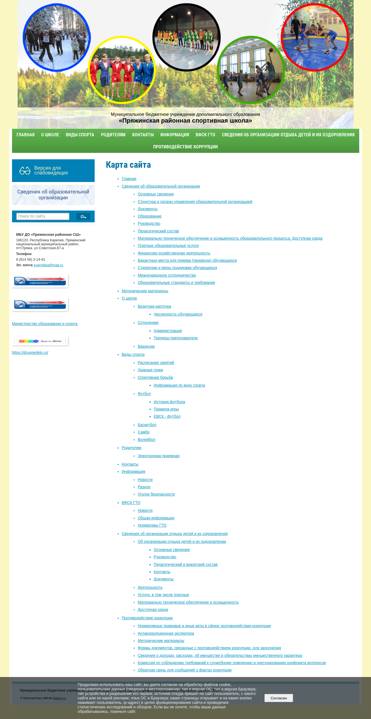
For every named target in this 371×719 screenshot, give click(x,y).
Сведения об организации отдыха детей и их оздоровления (288, 134)
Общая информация (156, 518)
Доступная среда (153, 610)
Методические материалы (145, 291)
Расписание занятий (156, 363)
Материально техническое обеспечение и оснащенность (188, 602)
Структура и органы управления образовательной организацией (195, 202)
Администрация (168, 331)
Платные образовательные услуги (168, 246)
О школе (50, 134)
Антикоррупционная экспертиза (166, 633)
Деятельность (150, 587)
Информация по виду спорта (179, 385)
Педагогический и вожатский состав (186, 564)
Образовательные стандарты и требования (176, 283)
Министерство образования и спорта (45, 324)
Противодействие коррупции (185, 147)
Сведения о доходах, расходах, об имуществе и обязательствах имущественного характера (220, 655)
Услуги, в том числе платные (163, 595)
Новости (145, 480)
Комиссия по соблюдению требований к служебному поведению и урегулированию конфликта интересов (232, 663)
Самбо (144, 432)
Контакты (143, 134)
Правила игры (166, 409)
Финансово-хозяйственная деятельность (174, 253)
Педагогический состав (158, 231)
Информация (174, 134)
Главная (25, 134)
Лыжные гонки (150, 370)
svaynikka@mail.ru (48, 265)
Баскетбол (147, 425)
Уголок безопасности (156, 494)
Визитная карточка (154, 306)
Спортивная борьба (155, 377)
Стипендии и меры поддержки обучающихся (177, 268)
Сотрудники (148, 323)
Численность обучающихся (178, 314)
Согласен (279, 698)
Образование (150, 216)
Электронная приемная (158, 456)
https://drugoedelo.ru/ (30, 353)
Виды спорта (80, 134)
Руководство (149, 223)
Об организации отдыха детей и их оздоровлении (182, 542)
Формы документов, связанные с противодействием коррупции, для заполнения (209, 648)
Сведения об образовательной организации (161, 186)
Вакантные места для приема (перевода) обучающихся (187, 260)
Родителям (113, 134)
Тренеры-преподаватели (176, 338)
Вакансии (146, 346)
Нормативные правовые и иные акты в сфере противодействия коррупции (204, 626)
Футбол (144, 394)
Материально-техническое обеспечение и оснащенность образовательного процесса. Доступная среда (230, 238)
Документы (148, 209)
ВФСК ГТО (205, 134)
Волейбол (146, 440)
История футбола (169, 402)
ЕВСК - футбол (167, 416)
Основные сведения (156, 194)
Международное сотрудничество (167, 275)
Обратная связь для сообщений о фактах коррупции (185, 670)
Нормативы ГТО (152, 525)
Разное (144, 487)
